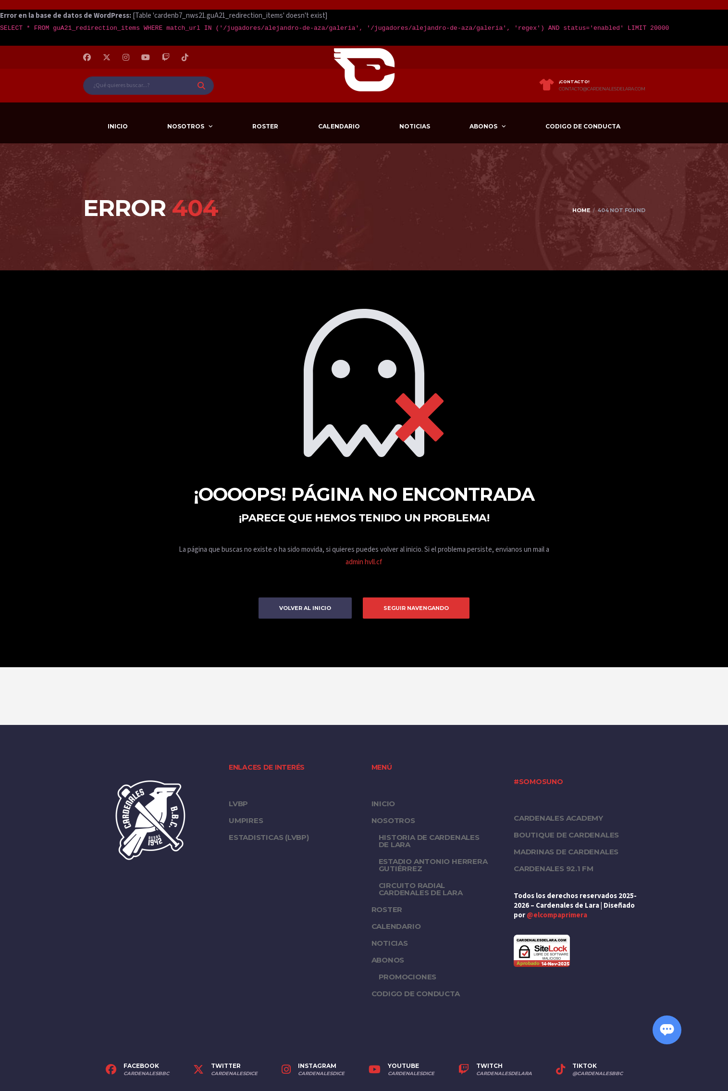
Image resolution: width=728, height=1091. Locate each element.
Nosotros (185, 126)
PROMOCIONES (408, 976)
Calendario (339, 126)
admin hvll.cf (363, 562)
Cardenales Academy (558, 818)
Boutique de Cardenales (566, 834)
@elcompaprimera (557, 915)
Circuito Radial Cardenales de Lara (421, 889)
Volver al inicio (305, 608)
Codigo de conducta (582, 126)
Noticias (414, 126)
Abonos (483, 126)
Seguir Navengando (416, 608)
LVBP (238, 803)
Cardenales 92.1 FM (553, 868)
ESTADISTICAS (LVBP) (269, 837)
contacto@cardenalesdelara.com (602, 89)
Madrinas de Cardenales (566, 851)
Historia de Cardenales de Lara (429, 841)
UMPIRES (246, 820)
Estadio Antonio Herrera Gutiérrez (433, 865)
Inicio (118, 126)
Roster (265, 126)
